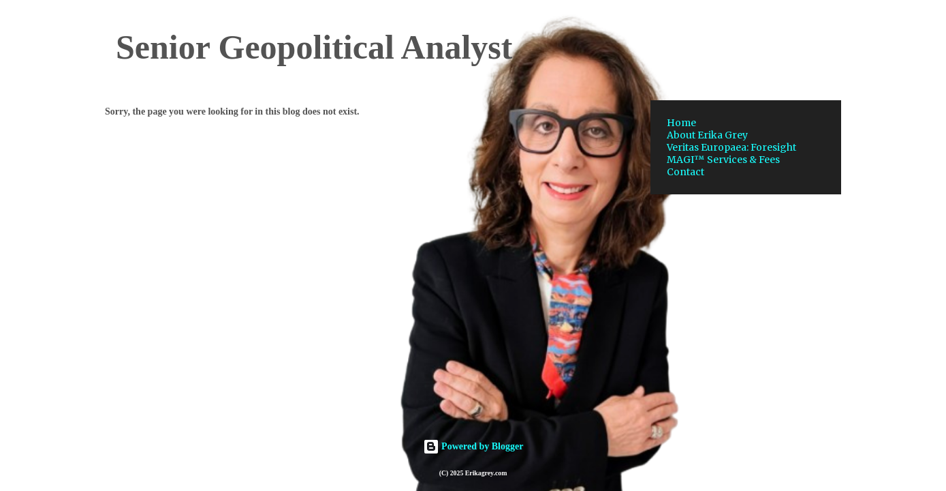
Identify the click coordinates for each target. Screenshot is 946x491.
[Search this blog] (769, 43)
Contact (685, 172)
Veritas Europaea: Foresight (731, 147)
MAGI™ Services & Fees (723, 159)
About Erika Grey (707, 135)
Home (681, 123)
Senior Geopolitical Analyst (314, 47)
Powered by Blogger (473, 446)
